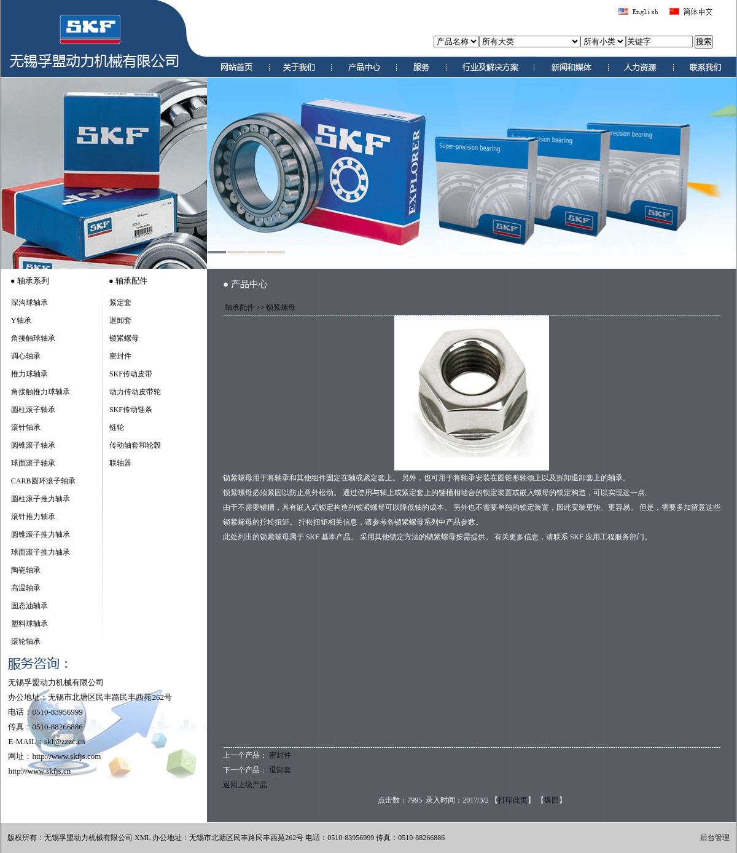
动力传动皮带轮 (135, 391)
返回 (551, 800)
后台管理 (715, 837)
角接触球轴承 (33, 338)
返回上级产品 (245, 784)
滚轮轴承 (26, 641)
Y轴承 (21, 320)
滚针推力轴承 (33, 516)
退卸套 (120, 320)
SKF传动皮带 (130, 374)
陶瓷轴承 (26, 570)
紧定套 (120, 302)
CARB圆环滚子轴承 (43, 481)
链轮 (116, 427)
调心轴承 (26, 356)
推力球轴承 (29, 374)
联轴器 (120, 463)
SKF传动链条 (130, 409)
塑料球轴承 (29, 623)
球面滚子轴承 (33, 463)
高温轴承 (26, 588)
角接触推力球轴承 (40, 391)
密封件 (120, 356)
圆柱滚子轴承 (33, 409)
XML (142, 837)
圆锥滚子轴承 (33, 445)
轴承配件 (239, 307)
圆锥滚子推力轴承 (40, 534)
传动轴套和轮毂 (135, 445)
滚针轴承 (26, 427)
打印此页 (513, 800)
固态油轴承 (29, 605)
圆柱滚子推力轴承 (40, 498)
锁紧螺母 (124, 338)
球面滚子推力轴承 (40, 552)
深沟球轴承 (29, 302)
